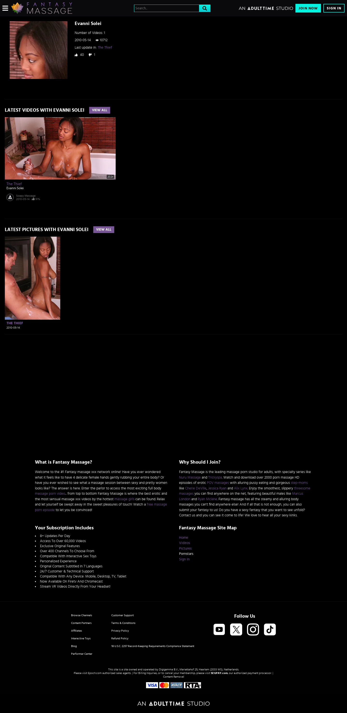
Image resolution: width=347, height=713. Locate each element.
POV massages (218, 483)
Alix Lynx (240, 488)
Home (183, 537)
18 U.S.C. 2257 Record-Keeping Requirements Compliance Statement (152, 646)
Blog (74, 646)
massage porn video (50, 493)
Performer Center (81, 653)
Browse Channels (81, 615)
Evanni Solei (15, 188)
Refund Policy (119, 638)
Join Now (308, 8)
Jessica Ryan (217, 488)
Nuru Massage (190, 477)
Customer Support (122, 615)
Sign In (334, 8)
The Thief (105, 47)
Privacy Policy (120, 630)
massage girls (124, 499)
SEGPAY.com (219, 673)
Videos (184, 543)
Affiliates (76, 630)
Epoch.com (95, 673)
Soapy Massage (25, 195)
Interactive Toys (81, 638)
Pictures (185, 548)
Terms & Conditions (123, 623)
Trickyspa (215, 477)
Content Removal (173, 676)
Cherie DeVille (196, 488)
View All (99, 110)
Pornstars (186, 554)
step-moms (299, 483)
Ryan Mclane (207, 499)
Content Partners (81, 623)
